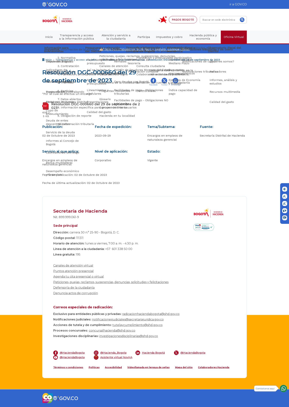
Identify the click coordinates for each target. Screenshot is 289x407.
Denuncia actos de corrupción (75, 293)
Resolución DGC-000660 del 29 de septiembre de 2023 (184, 59)
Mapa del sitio (184, 367)
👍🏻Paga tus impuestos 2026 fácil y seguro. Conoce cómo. (144, 49)
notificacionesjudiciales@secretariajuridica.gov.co (128, 319)
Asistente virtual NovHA (113, 357)
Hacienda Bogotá (150, 352)
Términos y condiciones (68, 367)
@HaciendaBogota (69, 352)
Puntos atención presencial (73, 271)
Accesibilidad (113, 367)
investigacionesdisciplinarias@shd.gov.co (128, 336)
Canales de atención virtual (73, 265)
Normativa (108, 59)
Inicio (47, 60)
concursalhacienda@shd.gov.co (112, 330)
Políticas (94, 367)
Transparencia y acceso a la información (77, 59)
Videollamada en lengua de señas (148, 367)
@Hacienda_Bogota (110, 352)
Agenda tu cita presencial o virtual (78, 276)
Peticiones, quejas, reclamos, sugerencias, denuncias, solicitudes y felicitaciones (110, 282)
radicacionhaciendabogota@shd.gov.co (151, 314)
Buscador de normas (132, 59)
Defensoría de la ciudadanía (74, 287)
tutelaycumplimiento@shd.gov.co (137, 325)
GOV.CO (241, 4)
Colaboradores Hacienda (213, 367)
